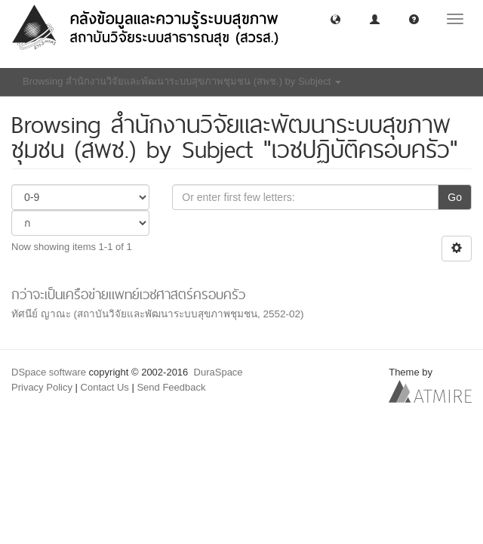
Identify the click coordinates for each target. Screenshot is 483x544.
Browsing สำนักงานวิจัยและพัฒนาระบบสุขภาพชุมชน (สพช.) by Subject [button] (182, 81)
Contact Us (105, 387)
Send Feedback (171, 387)
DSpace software (48, 372)
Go (455, 197)
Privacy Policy (41, 387)
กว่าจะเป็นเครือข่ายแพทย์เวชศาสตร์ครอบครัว (128, 294)
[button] (335, 18)
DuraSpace (218, 372)
